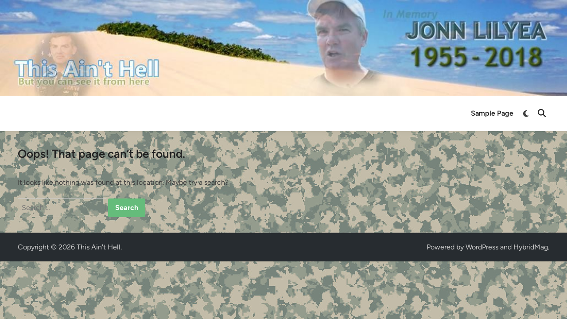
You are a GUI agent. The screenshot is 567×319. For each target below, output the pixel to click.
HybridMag (530, 247)
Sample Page (492, 113)
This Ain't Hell (98, 247)
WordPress (482, 247)
